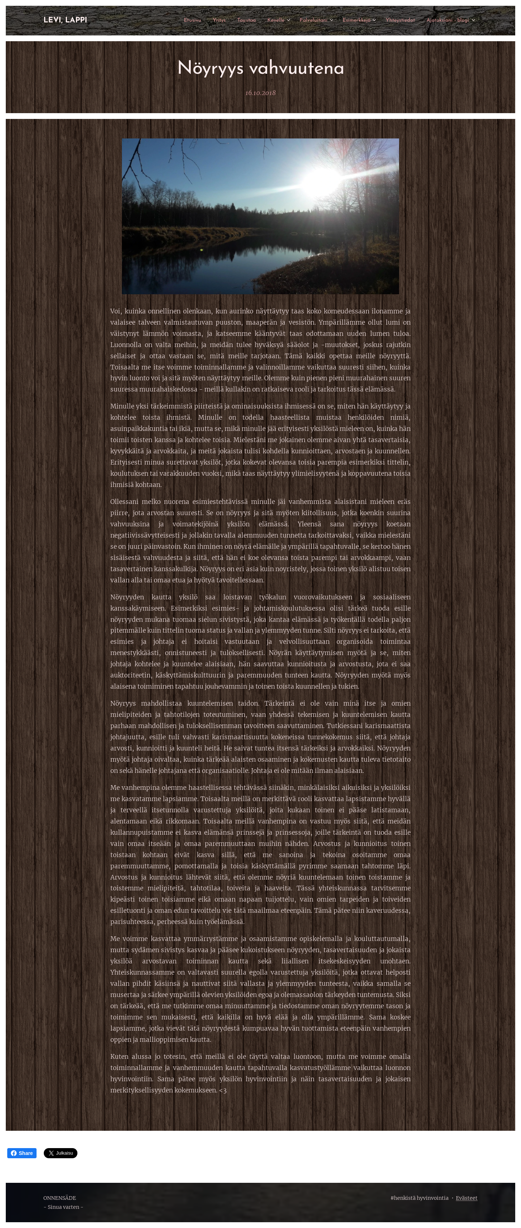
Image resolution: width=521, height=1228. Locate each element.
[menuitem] (162, 21)
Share (22, 1153)
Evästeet (467, 1198)
